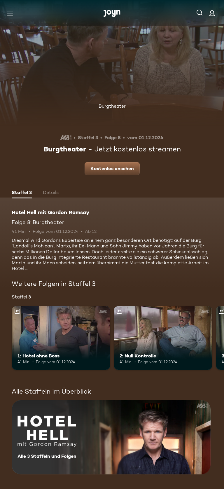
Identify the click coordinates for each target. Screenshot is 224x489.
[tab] (21, 193)
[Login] (212, 13)
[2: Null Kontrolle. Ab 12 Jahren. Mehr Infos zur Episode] (163, 338)
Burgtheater (112, 106)
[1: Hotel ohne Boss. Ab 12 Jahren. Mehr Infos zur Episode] (61, 338)
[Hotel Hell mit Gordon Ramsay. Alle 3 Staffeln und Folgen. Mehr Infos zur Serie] (111, 437)
